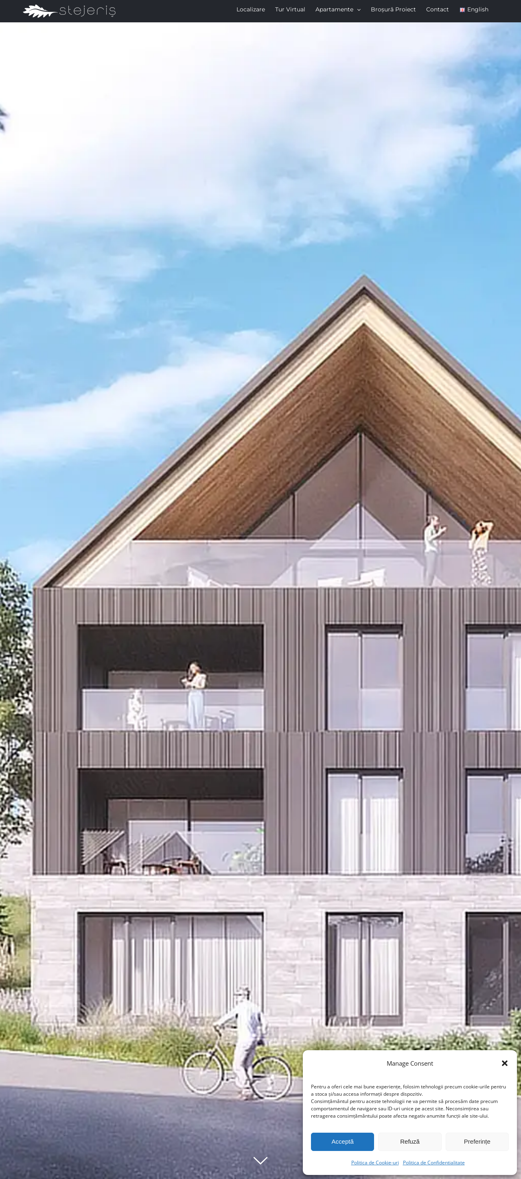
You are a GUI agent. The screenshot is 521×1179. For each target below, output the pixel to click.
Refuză (410, 1141)
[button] (505, 1063)
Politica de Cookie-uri (375, 1162)
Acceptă (343, 1141)
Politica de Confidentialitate (434, 1162)
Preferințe (477, 1141)
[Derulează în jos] (260, 1160)
